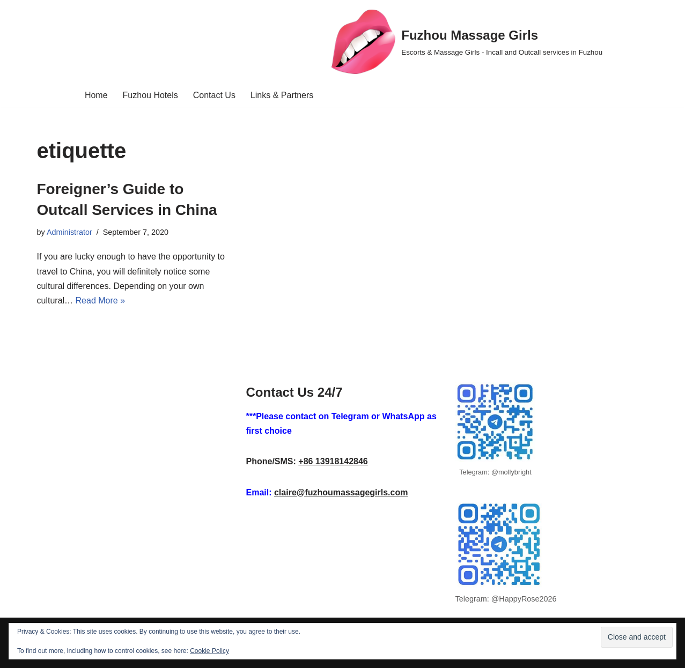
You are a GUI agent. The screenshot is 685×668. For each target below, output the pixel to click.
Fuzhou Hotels (150, 95)
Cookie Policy (209, 651)
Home (96, 95)
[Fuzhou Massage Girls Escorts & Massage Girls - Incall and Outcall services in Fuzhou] (467, 42)
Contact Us (214, 95)
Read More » (101, 300)
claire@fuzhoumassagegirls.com (341, 492)
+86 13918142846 (332, 461)
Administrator (69, 232)
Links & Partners (282, 95)
